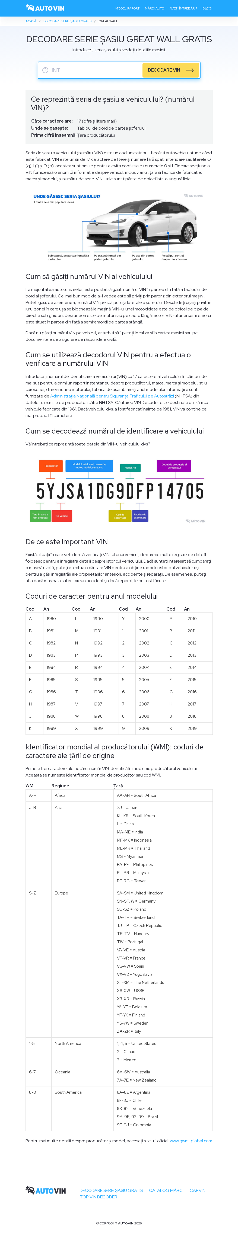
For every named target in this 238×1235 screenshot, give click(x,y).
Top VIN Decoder (98, 1197)
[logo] (45, 8)
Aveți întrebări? (183, 8)
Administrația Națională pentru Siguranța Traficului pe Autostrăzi (112, 396)
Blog (206, 8)
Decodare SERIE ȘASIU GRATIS (111, 1190)
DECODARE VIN (164, 70)
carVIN (197, 1190)
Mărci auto (154, 8)
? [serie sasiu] (45, 70)
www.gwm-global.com (191, 1141)
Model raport (127, 8)
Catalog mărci (166, 1190)
